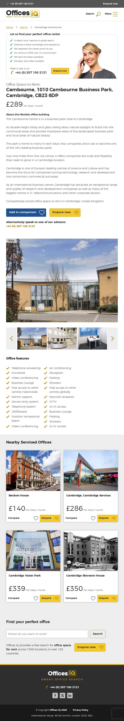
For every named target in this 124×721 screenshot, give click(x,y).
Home (9, 27)
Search (24, 27)
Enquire (50, 518)
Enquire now (90, 647)
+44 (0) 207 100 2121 (20, 226)
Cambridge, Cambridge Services (88, 495)
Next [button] (113, 338)
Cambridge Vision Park (25, 575)
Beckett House (19, 495)
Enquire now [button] (60, 71)
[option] (62, 280)
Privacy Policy (80, 710)
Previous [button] (11, 338)
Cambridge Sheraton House (85, 575)
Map (11, 240)
